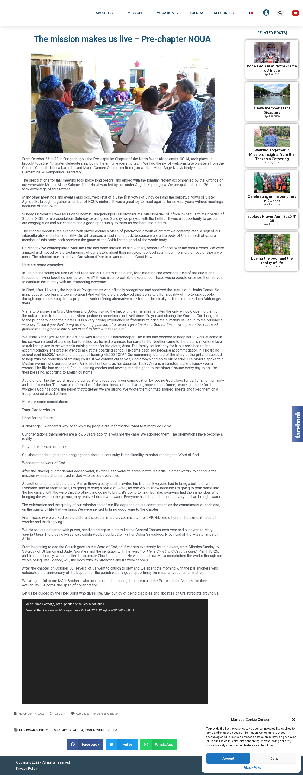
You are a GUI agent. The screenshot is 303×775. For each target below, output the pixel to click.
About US (106, 13)
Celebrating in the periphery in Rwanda (272, 198)
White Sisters (106, 730)
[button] (293, 719)
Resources (226, 13)
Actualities (83, 713)
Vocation (168, 13)
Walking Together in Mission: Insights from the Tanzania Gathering (272, 154)
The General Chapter (104, 713)
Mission (137, 13)
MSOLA (90, 730)
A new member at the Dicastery (272, 110)
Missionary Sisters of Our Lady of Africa (51, 730)
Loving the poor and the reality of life (272, 260)
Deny (274, 758)
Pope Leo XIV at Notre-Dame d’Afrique (272, 68)
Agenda (196, 13)
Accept (228, 758)
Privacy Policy (252, 767)
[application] (115, 651)
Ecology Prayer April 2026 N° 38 (272, 218)
